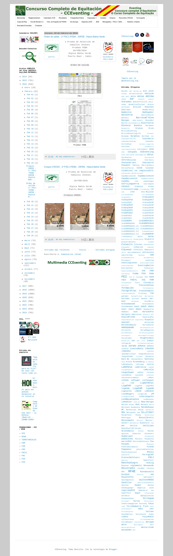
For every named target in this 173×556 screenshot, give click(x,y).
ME (123, 410)
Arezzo (151, 105)
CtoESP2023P (148, 216)
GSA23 (131, 309)
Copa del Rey (22, 22)
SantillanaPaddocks (146, 482)
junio (27, 252)
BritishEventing (129, 131)
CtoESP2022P (148, 213)
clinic (150, 168)
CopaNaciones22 (129, 176)
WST (134, 530)
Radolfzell (149, 460)
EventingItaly (127, 265)
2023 (25, 309)
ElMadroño (138, 247)
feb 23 (31, 213)
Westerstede (147, 527)
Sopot (137, 493)
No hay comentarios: (66, 157)
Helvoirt (146, 314)
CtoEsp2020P (148, 208)
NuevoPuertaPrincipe (131, 428)
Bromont (150, 133)
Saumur (138, 485)
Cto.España (140, 18)
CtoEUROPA (127, 221)
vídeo (151, 514)
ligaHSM (150, 388)
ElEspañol (126, 247)
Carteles (103, 18)
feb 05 (31, 110)
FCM (23, 446)
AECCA (133, 96)
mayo (27, 248)
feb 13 (31, 140)
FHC (23, 456)
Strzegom (148, 498)
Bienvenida (21, 18)
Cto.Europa (74, 22)
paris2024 (127, 441)
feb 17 (31, 155)
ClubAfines (127, 171)
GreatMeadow (127, 307)
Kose (123, 362)
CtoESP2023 (127, 216)
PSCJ (151, 457)
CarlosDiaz (127, 144)
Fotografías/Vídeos (77, 18)
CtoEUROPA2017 (146, 221)
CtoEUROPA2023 (147, 229)
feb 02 (31, 98)
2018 (25, 290)
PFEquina (150, 444)
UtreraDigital (127, 511)
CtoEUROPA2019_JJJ (130, 226)
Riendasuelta (147, 472)
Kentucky (149, 359)
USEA (140, 509)
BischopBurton (134, 123)
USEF (152, 509)
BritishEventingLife (131, 133)
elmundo (150, 247)
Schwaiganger (128, 488)
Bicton (125, 123)
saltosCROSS (146, 480)
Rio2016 (125, 474)
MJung (138, 415)
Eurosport (126, 260)
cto (133, 192)
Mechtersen (131, 410)
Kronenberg (138, 362)
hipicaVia (139, 320)
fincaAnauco (126, 283)
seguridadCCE (128, 490)
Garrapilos (149, 296)
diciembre (29, 279)
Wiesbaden (127, 530)
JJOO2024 (126, 351)
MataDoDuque (147, 407)
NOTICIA (133, 426)
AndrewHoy (127, 102)
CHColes (136, 165)
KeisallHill (137, 359)
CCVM (123, 155)
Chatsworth (148, 163)
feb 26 (31, 224)
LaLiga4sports (127, 370)
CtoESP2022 (127, 213)
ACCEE (151, 91)
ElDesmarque (149, 244)
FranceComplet (146, 291)
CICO (139, 168)
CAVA (151, 149)
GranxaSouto (148, 304)
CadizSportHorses (129, 139)
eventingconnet (129, 263)
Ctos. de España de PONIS (56, 22)
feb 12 (31, 136)
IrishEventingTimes (146, 343)
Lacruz (150, 364)
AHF (132, 99)
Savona (151, 485)
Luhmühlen (127, 402)
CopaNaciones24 (129, 178)
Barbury (125, 118)
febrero (28, 91)
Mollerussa (149, 415)
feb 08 (31, 121)
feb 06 (31, 114)
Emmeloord (149, 250)
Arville (137, 107)
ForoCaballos (148, 288)
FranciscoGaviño (128, 293)
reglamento (136, 465)
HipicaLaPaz (148, 317)
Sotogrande (149, 493)
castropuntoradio (129, 149)
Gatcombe (126, 299)
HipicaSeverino (128, 320)
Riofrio (140, 474)
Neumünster (145, 423)
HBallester (137, 314)
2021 (25, 301)
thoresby (143, 504)
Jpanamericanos (129, 354)
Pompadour (127, 449)
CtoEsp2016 (127, 200)
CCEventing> (128, 36)
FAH (23, 449)
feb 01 (31, 95)
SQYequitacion (147, 496)
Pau (152, 441)
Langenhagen (128, 372)
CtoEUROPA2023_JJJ (130, 231)
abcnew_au (137, 91)
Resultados (63, 18)
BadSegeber (148, 112)
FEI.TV (132, 277)
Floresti (125, 285)
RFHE (24, 437)
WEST (152, 525)
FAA (143, 271)
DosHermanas (138, 239)
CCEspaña (132, 152)
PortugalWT (148, 455)
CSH (123, 192)
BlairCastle (147, 123)
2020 (25, 297)
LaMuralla (149, 370)
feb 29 (31, 236)
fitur (137, 283)
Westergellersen (128, 527)
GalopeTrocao (136, 296)
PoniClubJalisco (129, 452)
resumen (141, 468)
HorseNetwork (127, 333)
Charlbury (149, 160)
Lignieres (127, 391)
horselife (126, 330)
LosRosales (149, 399)
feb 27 (31, 228)
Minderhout (127, 415)
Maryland (126, 407)
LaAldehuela (127, 364)
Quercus (125, 460)
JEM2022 (150, 346)
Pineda (150, 447)
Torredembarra (133, 506)
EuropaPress (149, 257)
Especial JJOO (87, 22)
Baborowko (126, 110)
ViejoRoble (148, 517)
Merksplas (131, 412)
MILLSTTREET (147, 412)
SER (152, 490)
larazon (150, 372)
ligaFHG (125, 388)
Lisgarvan (142, 394)
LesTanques (148, 380)
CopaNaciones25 (147, 178)
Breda (151, 128)
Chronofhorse (128, 168)
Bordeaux (150, 126)
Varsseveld (140, 514)
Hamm (135, 312)
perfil (51, 57)
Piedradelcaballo (130, 447)
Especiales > (92, 18)
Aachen (125, 91)
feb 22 (31, 209)
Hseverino (126, 341)
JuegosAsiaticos (146, 354)
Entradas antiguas (105, 250)
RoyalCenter (128, 477)
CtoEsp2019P (148, 205)
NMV (123, 426)
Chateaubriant (129, 163)
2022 (25, 305)
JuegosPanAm (127, 356)
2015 (25, 80)
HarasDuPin (148, 312)
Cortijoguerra (130, 183)
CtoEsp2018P (148, 203)
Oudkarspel (127, 436)
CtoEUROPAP (148, 234)
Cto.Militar (147, 192)
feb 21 (31, 205)
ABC (130, 91)
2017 (25, 286)
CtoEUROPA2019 (146, 223)
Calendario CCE (49, 18)
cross (151, 186)
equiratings (127, 255)
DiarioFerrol (127, 239)
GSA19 (136, 307)
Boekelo (138, 125)
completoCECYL (146, 171)
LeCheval (150, 375)
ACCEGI (124, 94)
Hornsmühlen (148, 325)
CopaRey (125, 181)
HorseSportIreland (146, 335)
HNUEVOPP (126, 322)
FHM (23, 443)
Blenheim (126, 125)
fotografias (129, 290)
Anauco (151, 99)
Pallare (138, 439)
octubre (28, 269)
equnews (141, 255)
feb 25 (31, 220)
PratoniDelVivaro (131, 457)
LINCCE (138, 391)
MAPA (137, 405)
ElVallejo (138, 250)
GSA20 (143, 306)
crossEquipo (145, 189)
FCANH (135, 274)
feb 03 (31, 102)
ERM (152, 255)
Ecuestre (149, 239)
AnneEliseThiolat (137, 105)
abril (27, 244)
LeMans (151, 378)
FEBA (151, 274)
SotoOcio (126, 496)
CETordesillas (129, 160)
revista (150, 468)
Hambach (125, 312)
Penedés (125, 444)
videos (125, 517)
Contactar (38, 26)
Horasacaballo (129, 325)
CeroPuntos (127, 157)
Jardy (124, 346)
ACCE (145, 91)
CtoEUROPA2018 (128, 223)
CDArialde (130, 155)
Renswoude (149, 465)
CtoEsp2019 (127, 205)
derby (151, 236)
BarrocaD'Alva (145, 117)
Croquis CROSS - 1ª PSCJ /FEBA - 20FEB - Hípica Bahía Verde (74, 167)
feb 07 (31, 117)
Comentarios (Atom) (71, 254)
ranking (150, 463)
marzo (27, 240)
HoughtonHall (147, 338)
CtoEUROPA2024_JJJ (130, 234)
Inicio (82, 250)
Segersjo (141, 488)
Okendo (141, 431)
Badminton (127, 112)
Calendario (148, 139)
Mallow (125, 405)
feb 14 (31, 144)
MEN (123, 412)
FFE (146, 277)
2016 (25, 84)
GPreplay (135, 301)
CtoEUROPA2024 (148, 231)
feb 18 (31, 159)
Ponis (150, 452)
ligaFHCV (150, 386)
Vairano (150, 511)
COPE (136, 181)
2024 (25, 313)
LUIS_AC (136, 402)
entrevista (148, 252)
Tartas (136, 501)
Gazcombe (135, 299)
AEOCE (124, 99)
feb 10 (31, 129)
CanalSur (150, 141)
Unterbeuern (126, 509)
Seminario (143, 490)
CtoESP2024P (148, 218)
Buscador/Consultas (24, 26)
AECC (127, 96)
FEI (23, 433)
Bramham (139, 128)
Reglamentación (34, 18)
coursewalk (149, 184)
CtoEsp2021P (148, 210)
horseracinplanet (146, 333)
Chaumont (126, 165)
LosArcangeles (146, 396)
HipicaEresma (128, 317)
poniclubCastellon (145, 449)
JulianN (139, 356)
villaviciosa (128, 519)
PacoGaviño (149, 436)
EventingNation (146, 265)
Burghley (135, 136)
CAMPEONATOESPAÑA (129, 141)
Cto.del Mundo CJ (36, 22)
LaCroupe (140, 364)
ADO (123, 96)
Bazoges (125, 120)
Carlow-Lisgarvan (146, 144)
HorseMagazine (147, 330)
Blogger (113, 549)
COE (136, 171)
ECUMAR (151, 242)
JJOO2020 (149, 349)
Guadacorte (149, 309)
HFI (152, 314)
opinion (125, 434)
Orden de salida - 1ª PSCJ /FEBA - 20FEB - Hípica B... (31, 190)
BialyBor (150, 120)
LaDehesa (127, 367)
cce (123, 152)
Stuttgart (126, 501)
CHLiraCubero (148, 165)
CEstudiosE (149, 157)
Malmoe (131, 404)
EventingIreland (147, 263)
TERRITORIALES (29, 440)
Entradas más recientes (57, 250)
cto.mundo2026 (148, 194)
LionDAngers (128, 394)
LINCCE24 (149, 391)
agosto (28, 259)
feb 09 (31, 125)
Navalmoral (134, 423)
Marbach (144, 405)
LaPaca (140, 372)
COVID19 (125, 186)
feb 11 (31, 133)
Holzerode (149, 322)
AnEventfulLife (140, 102)
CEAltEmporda (140, 155)
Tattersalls (149, 501)
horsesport (126, 335)
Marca (151, 404)
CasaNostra (149, 146)
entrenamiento (134, 252)
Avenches (149, 107)
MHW (138, 412)
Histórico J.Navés (133, 22)
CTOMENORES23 (127, 236)
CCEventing (132, 72)
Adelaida (149, 94)
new (152, 423)
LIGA (132, 383)
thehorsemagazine (130, 504)
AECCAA (140, 96)
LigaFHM (137, 388)
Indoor (150, 341)
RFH (123, 472)
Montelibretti (146, 418)
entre (124, 252)
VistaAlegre (127, 522)
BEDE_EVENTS (138, 120)
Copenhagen (149, 181)
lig (123, 383)
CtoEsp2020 (127, 208)
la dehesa (150, 362)
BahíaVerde (127, 115)
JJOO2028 (150, 351)
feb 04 (31, 106)
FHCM (151, 277)
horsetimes (127, 338)
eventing (150, 260)
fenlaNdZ (139, 277)
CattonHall (142, 149)
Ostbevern (149, 434)
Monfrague (126, 418)
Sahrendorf (149, 477)
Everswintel (127, 268)
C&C (152, 136)
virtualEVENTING (147, 519)
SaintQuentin (128, 480)
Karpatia (150, 356)
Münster (140, 420)
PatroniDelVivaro (141, 441)
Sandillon (127, 482)
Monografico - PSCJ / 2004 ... (113, 22)
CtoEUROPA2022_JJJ (130, 229)
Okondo (151, 431)
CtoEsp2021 (127, 210)
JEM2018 (141, 346)
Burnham (145, 136)
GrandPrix (149, 301)
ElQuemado (127, 250)
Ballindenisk (148, 115)
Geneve (144, 299)
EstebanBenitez (128, 257)
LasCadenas (127, 375)
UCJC (152, 506)
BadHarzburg (148, 110)
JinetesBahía (136, 349)
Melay (140, 410)
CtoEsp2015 (148, 197)
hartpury (126, 314)
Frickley (143, 293)
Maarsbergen (147, 402)
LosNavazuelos (130, 399)
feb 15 (31, 148)
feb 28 (31, 232)
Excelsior (149, 268)
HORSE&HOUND (128, 327)
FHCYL (24, 453)
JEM (97, 22)
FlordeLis (149, 283)
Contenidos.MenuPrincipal (132, 173)
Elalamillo (127, 244)
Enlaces (112, 18)
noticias (148, 425)
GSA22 (124, 309)
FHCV (124, 280)
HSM (133, 341)
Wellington (138, 525)
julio (27, 256)
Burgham (125, 136)
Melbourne (150, 410)
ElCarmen (138, 244)
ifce (143, 341)
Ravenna (125, 466)
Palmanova (149, 439)
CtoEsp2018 (127, 203)
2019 (25, 294)
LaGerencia (140, 367)
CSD (152, 189)
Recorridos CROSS (126, 18)
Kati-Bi (125, 359)
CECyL (150, 154)
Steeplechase (128, 498)
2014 (25, 77)
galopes (125, 296)
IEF (138, 341)
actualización (135, 94)
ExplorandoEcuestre (130, 271)
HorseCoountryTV (147, 327)
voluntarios (139, 522)
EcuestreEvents (129, 242)
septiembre (30, 263)
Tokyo (151, 504)
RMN (152, 475)
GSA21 (151, 306)
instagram (126, 343)
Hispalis (149, 320)
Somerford (126, 493)
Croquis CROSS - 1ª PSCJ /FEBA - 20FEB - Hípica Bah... (31, 173)
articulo (126, 107)
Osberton (137, 434)
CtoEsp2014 (126, 197)
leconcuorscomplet (130, 378)
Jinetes (125, 349)
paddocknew (127, 439)
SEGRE (151, 488)
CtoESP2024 (127, 218)
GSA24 (138, 309)
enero (27, 87)
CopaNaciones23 (146, 176)
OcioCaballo (128, 431)
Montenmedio (128, 420)
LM (152, 394)
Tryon (145, 506)
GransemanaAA (128, 304)
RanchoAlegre (130, 462)
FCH (23, 462)
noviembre (29, 273)
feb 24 (31, 217)
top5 (123, 506)
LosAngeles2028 (128, 396)
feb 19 (31, 163)
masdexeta (135, 407)
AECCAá (150, 96)
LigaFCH (138, 386)
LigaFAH (126, 385)
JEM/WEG (132, 346)
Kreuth (129, 362)
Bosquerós (126, 128)
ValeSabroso (127, 514)
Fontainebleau (146, 285)
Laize (151, 367)
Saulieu (125, 485)
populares (126, 455)
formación (128, 288)
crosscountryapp (130, 189)
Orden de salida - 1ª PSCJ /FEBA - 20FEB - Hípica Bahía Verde (74, 37)
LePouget (135, 380)
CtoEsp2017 (148, 200)
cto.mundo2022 (127, 194)
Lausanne (139, 375)
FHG (143, 280)
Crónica (139, 186)
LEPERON (125, 380)
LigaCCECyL (147, 383)
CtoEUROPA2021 (147, 226)
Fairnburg (126, 274)
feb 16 (31, 152)
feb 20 (31, 202)
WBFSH (124, 525)
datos (140, 237)
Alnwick (141, 99)
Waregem (150, 522)
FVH (23, 459)
